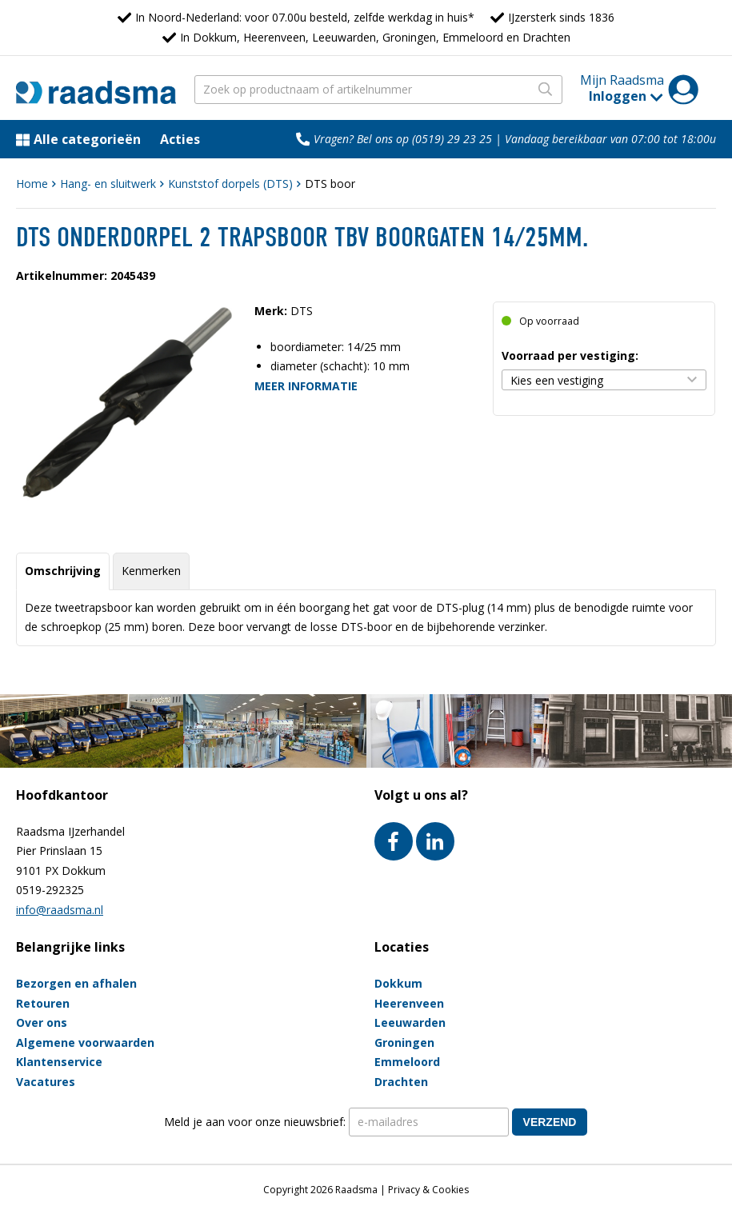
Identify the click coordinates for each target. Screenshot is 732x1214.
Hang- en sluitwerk (108, 183)
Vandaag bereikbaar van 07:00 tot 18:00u (610, 138)
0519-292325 (50, 889)
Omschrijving (63, 570)
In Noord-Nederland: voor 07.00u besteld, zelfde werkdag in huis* (304, 17)
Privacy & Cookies (428, 1189)
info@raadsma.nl (59, 909)
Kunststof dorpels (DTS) (230, 183)
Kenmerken (151, 570)
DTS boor (330, 183)
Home (32, 183)
